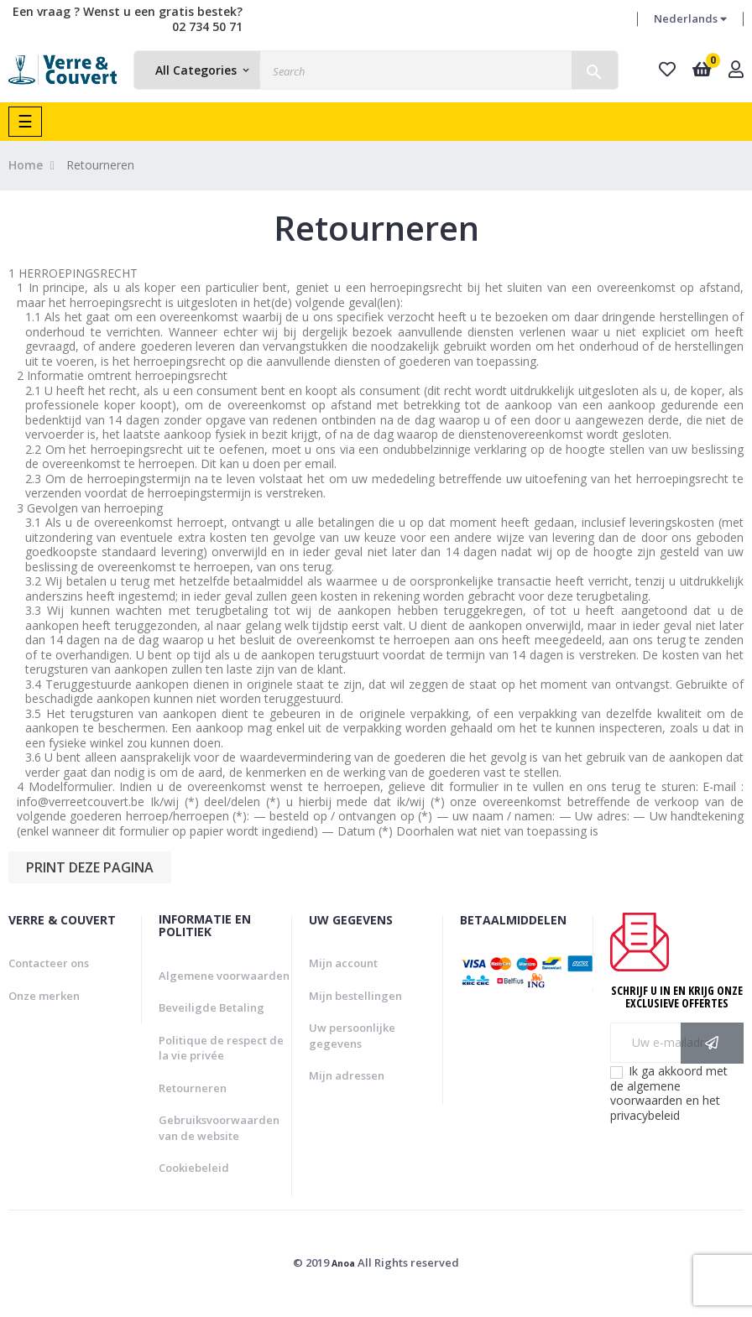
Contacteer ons (48, 963)
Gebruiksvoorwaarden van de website (219, 1127)
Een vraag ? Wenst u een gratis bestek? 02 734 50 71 (128, 18)
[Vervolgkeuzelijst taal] (690, 19)
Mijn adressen (346, 1075)
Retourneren (193, 1088)
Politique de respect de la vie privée (221, 1048)
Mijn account (343, 963)
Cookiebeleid (194, 1167)
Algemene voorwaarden (224, 975)
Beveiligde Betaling (211, 1007)
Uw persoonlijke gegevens (352, 1035)
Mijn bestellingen (355, 995)
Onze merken (44, 995)
